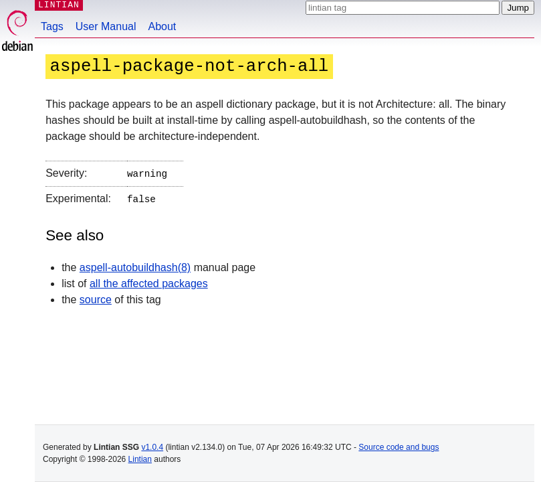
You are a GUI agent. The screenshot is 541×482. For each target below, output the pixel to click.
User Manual (106, 26)
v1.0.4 (152, 447)
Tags (52, 26)
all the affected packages (149, 281)
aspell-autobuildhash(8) (135, 264)
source (96, 297)
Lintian (140, 459)
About (162, 26)
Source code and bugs (398, 447)
